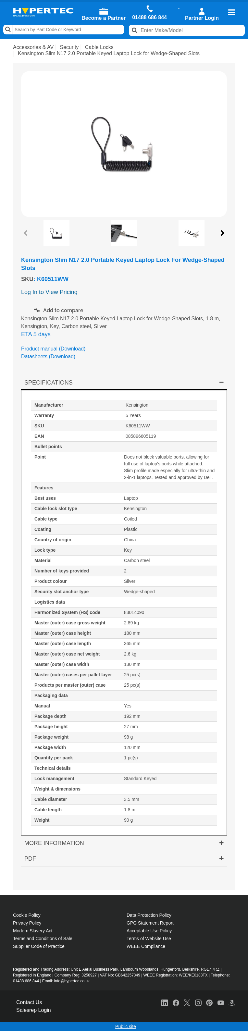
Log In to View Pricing (49, 292)
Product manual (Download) (53, 348)
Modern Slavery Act (32, 930)
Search (8, 29)
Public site (125, 1026)
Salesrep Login (33, 1010)
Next (222, 233)
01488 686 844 (149, 17)
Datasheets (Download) (48, 356)
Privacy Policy (27, 923)
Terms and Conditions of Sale (42, 938)
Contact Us (29, 1002)
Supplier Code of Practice (39, 946)
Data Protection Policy (149, 915)
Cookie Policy (27, 915)
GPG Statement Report (150, 923)
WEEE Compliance (146, 946)
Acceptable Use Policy (149, 930)
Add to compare (58, 310)
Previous (26, 233)
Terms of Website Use (149, 938)
